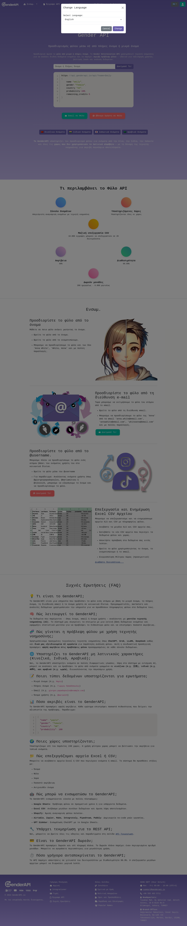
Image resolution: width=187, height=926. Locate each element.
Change (118, 29)
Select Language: (73, 15)
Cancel (106, 29)
